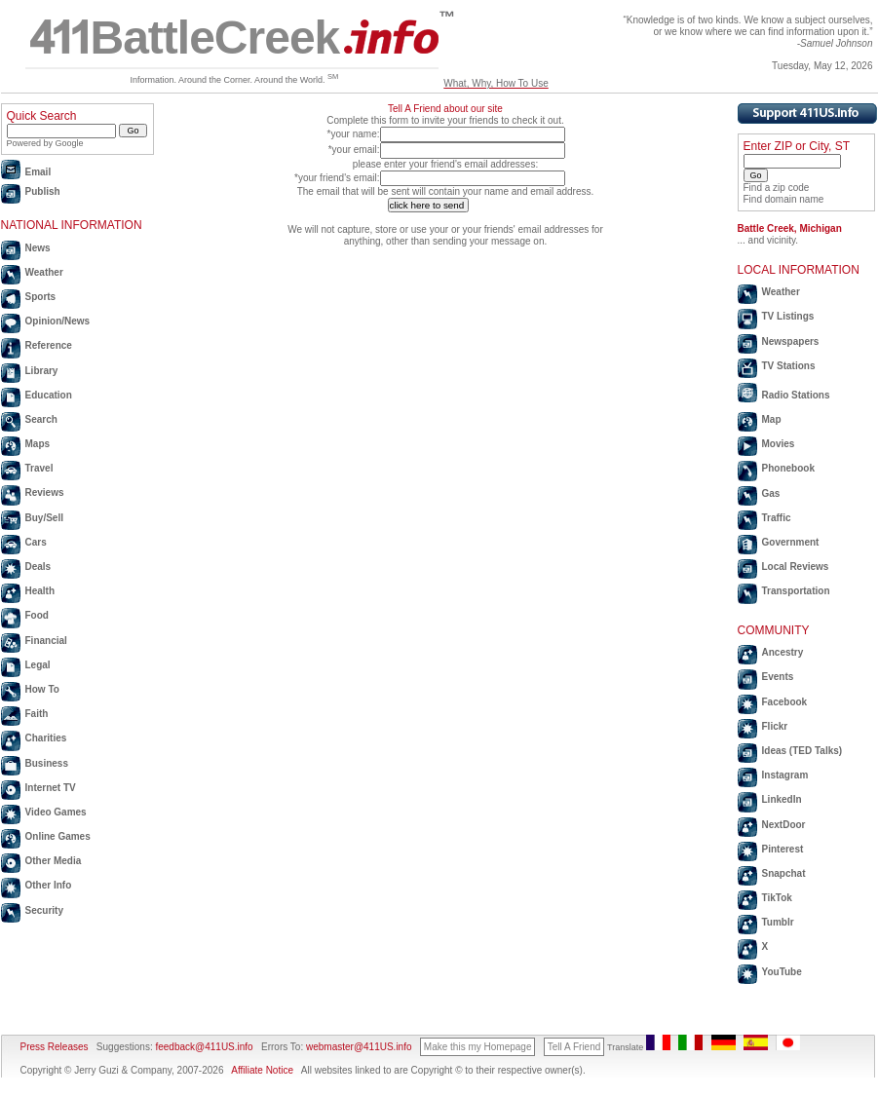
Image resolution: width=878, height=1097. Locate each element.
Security (44, 910)
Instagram (785, 775)
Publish (42, 191)
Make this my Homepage (478, 1046)
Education (48, 395)
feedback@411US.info (203, 1046)
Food (37, 615)
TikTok (777, 897)
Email (38, 172)
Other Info (48, 885)
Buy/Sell (44, 517)
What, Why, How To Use (495, 83)
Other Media (53, 860)
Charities (46, 738)
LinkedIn (782, 799)
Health (40, 591)
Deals (38, 566)
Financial (46, 640)
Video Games (56, 812)
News (38, 248)
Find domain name (784, 199)
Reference (48, 345)
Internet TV (50, 787)
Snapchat (784, 873)
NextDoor (784, 824)
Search (41, 419)
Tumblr (778, 922)
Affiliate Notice (262, 1070)
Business (46, 763)
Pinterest (783, 849)
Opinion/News (58, 321)
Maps (38, 443)
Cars (36, 542)
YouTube (782, 971)
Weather (44, 272)
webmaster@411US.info (359, 1046)
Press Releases (54, 1046)
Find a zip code (777, 187)
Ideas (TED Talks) (802, 750)
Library (41, 370)
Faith (37, 713)
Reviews (44, 492)
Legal (38, 665)
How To (42, 689)
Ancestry (783, 652)
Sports (41, 296)
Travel (39, 468)
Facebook (785, 702)
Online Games (58, 836)
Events (778, 676)
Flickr (775, 726)
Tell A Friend (574, 1046)
